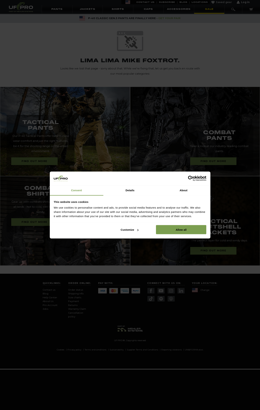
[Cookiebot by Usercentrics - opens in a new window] (190, 178)
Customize (129, 229)
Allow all (181, 229)
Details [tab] (130, 190)
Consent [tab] (76, 190)
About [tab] (184, 190)
